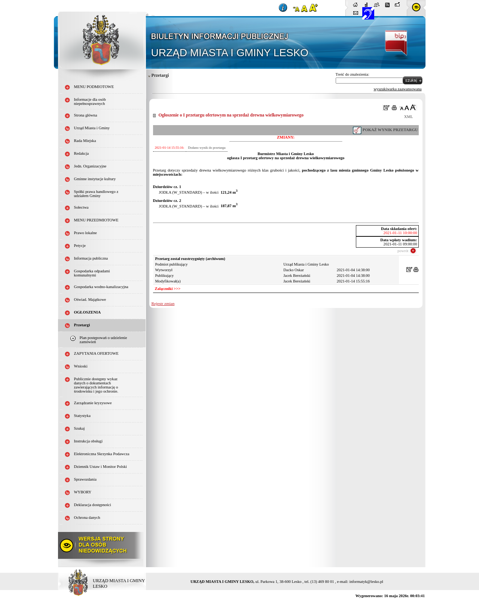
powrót (402, 251)
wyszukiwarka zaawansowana (397, 89)
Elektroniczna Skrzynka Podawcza (101, 454)
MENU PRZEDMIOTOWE (96, 220)
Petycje (80, 245)
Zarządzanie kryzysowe (93, 403)
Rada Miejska (85, 141)
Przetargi (160, 75)
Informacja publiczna (91, 258)
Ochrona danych (87, 517)
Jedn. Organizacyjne (90, 166)
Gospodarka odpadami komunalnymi (92, 273)
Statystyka (82, 416)
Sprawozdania (85, 479)
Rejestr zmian (163, 303)
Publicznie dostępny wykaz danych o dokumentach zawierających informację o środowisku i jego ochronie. (96, 385)
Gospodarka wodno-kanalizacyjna (101, 287)
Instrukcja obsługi (88, 441)
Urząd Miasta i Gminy (92, 128)
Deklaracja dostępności (92, 505)
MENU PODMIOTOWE (94, 87)
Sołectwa (81, 207)
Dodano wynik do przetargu (207, 147)
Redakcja (81, 153)
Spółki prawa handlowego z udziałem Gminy (96, 194)
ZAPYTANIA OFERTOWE (96, 353)
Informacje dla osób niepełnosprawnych (90, 101)
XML (408, 117)
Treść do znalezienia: (352, 74)
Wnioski (81, 366)
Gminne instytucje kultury (95, 179)
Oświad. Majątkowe (90, 299)
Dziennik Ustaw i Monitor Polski (100, 467)
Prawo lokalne (85, 233)
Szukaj (79, 428)
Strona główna (85, 115)
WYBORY (83, 492)
